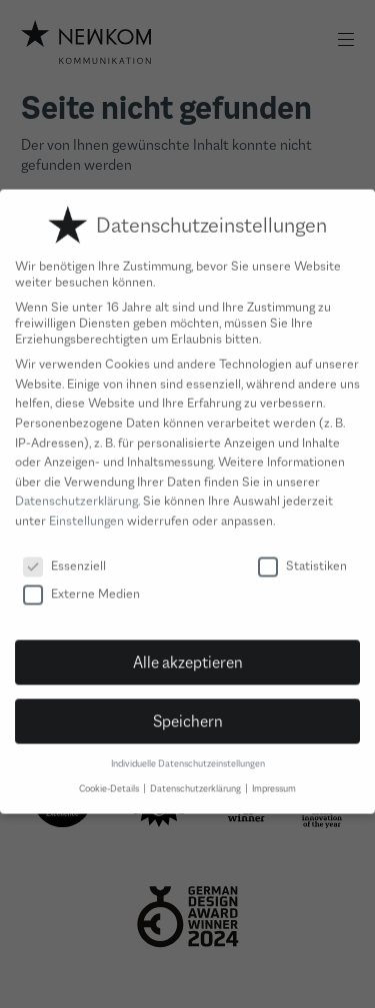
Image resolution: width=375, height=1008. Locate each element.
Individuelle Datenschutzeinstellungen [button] (188, 750)
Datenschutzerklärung (76, 488)
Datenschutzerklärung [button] (196, 775)
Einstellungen (86, 507)
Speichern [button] (188, 707)
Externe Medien (81, 580)
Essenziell (64, 552)
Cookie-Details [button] (110, 775)
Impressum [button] (274, 775)
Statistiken (302, 552)
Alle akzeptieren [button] (188, 648)
